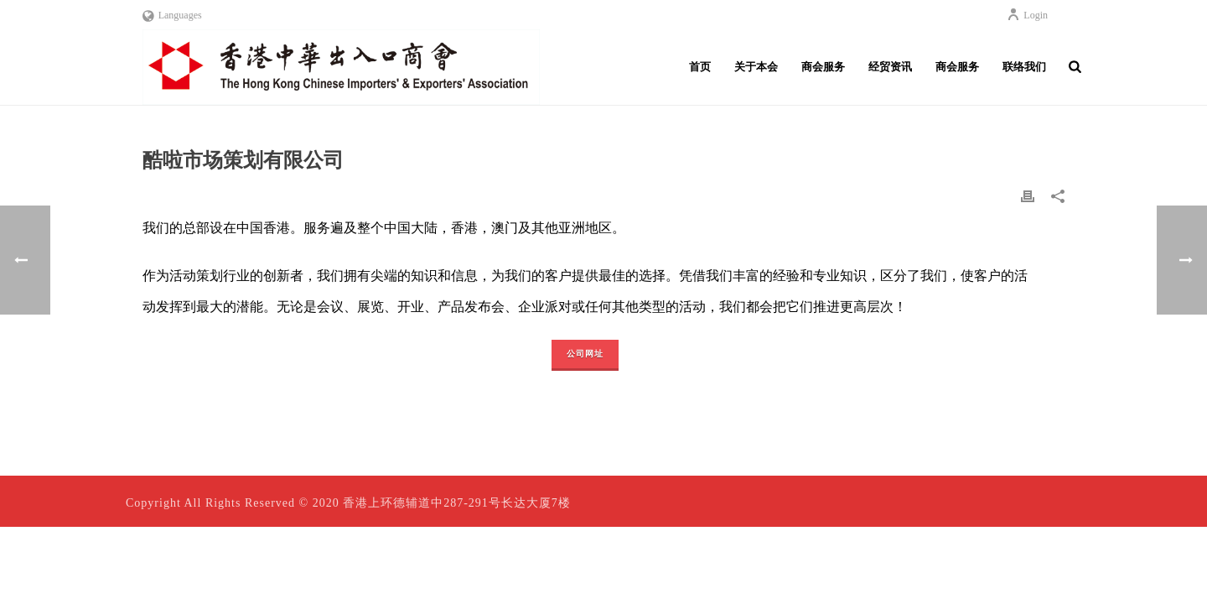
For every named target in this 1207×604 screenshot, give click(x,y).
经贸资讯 (890, 66)
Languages (172, 15)
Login (1027, 15)
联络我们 (1024, 66)
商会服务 (823, 66)
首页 (700, 66)
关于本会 (756, 66)
